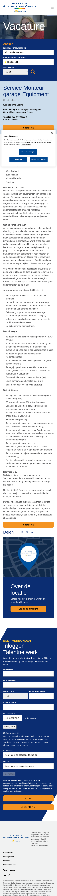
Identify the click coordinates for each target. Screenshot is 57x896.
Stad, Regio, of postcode (14, 58)
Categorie (8, 751)
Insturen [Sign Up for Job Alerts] (28, 798)
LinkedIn (31, 532)
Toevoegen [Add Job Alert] (9, 774)
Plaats (6, 762)
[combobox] (28, 62)
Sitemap (6, 861)
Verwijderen (9, 726)
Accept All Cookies (38, 159)
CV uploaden (9, 714)
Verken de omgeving (28, 609)
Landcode (8, 692)
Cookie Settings (9, 864)
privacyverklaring (10, 783)
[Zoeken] (33, 72)
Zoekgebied (8, 67)
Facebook (17, 532)
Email (26, 532)
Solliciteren (28, 128)
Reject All (18, 159)
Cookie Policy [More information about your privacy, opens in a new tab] (26, 144)
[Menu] (52, 7)
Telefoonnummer (37, 692)
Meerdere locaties (11, 100)
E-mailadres (9, 703)
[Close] (52, 133)
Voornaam (8, 669)
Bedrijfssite (8, 853)
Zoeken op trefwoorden (14, 48)
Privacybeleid (8, 857)
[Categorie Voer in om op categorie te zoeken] (28, 755)
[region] (28, 148)
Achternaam (9, 680)
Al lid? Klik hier (28, 807)
